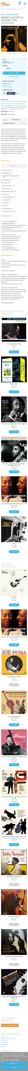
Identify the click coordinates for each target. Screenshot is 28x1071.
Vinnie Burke (14, 799)
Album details (9, 123)
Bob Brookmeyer (13, 103)
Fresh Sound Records (7, 23)
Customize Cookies (14, 1059)
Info (5, 119)
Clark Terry (3, 101)
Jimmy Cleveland (5, 103)
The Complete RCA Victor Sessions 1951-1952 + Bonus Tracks (14, 757)
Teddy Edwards (14, 466)
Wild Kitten (14, 596)
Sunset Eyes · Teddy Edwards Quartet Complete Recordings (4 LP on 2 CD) (14, 464)
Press (22, 123)
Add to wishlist (14, 76)
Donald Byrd (15, 101)
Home (2, 9)
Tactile (13, 543)
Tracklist (15, 119)
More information (5, 1059)
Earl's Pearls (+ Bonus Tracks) (14, 343)
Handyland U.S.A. (14, 383)
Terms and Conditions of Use (8, 1038)
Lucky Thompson (14, 505)
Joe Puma (14, 598)
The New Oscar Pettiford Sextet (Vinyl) (14, 956)
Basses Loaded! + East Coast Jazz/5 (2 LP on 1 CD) (14, 836)
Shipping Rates (4, 1044)
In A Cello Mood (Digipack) (14, 716)
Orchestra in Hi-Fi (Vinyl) (14, 916)
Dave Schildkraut (5, 105)
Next (16, 166)
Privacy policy (4, 1040)
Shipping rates (6, 85)
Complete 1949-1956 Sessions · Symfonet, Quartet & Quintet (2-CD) (14, 997)
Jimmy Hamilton (15, 105)
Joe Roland (14, 999)
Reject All (14, 1063)
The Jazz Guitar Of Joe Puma (14, 676)
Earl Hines (14, 345)
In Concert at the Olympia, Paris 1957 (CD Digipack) (14, 423)
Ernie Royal (21, 101)
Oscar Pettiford (8, 9)
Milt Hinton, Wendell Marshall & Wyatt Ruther (14, 838)
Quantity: (5, 65)
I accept (14, 1067)
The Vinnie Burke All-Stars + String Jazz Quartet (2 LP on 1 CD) (14, 797)
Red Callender (14, 759)
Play (12, 166)
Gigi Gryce (22, 103)
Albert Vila (14, 545)
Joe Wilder (9, 101)
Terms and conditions (7, 87)
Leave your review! (11, 53)
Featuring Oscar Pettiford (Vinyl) (14, 876)
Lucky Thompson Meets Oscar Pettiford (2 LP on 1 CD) (14, 503)
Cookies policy (4, 1042)
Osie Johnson (18, 109)
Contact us (3, 1036)
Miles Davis (14, 425)
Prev (14, 166)
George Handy (14, 385)
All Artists (3, 1046)
